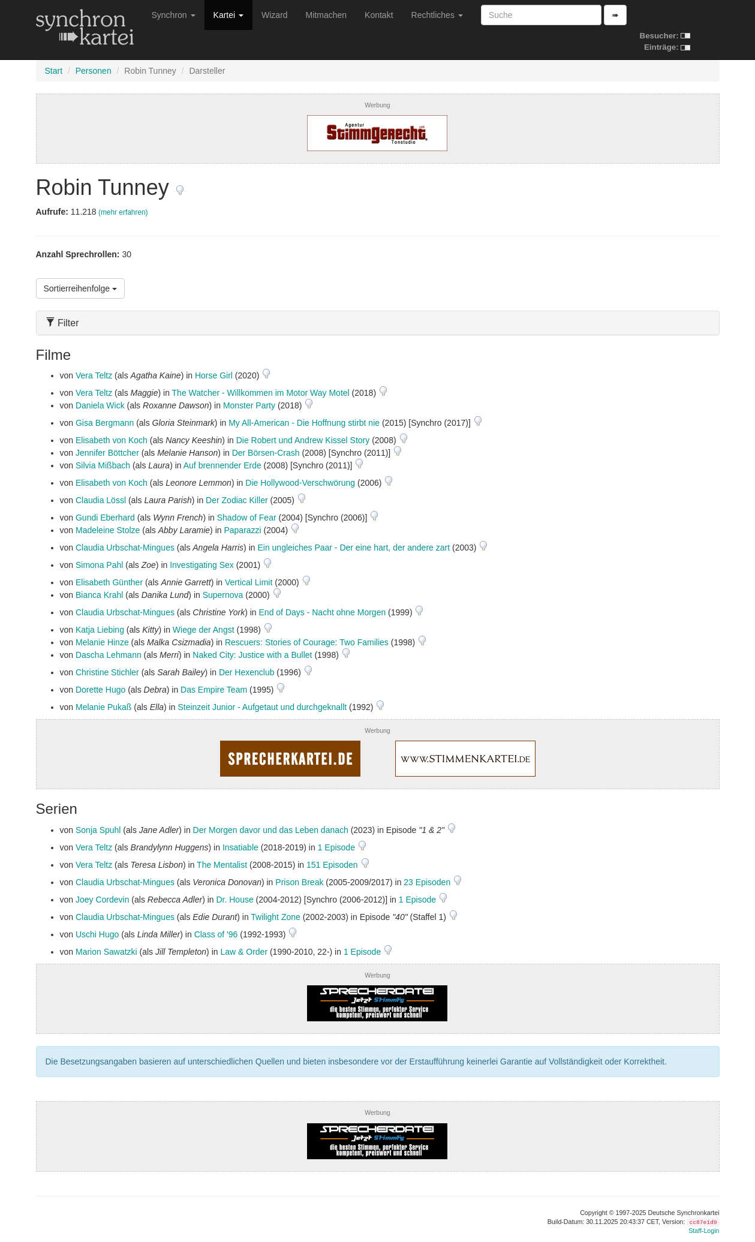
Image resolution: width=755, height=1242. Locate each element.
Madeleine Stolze (108, 530)
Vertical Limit (248, 582)
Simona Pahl (99, 565)
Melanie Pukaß (103, 707)
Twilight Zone (275, 917)
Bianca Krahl (99, 595)
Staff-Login (703, 1230)
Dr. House (234, 899)
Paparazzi (242, 530)
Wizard (274, 15)
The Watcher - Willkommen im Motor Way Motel (261, 393)
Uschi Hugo (97, 934)
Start (54, 71)
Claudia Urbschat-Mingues (125, 547)
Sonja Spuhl (98, 830)
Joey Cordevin (103, 899)
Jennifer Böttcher (107, 453)
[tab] (378, 323)
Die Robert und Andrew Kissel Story (303, 440)
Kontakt (379, 15)
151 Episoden (333, 865)
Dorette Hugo (100, 689)
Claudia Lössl (101, 500)
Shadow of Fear (246, 517)
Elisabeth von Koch (112, 440)
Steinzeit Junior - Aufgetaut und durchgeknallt (262, 707)
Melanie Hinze (102, 642)
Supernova (223, 595)
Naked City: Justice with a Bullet (252, 655)
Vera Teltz (94, 375)
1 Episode (337, 847)
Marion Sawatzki (106, 952)
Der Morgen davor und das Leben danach (270, 830)
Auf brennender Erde (222, 465)
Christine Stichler (107, 672)
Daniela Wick (100, 405)
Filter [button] (62, 323)
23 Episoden (428, 882)
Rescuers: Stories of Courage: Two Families (307, 642)
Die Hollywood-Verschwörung (300, 483)
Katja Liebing (100, 629)
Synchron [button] (173, 15)
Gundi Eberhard (105, 517)
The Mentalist (222, 865)
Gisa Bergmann (105, 423)
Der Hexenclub (247, 672)
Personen (94, 71)
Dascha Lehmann (109, 655)
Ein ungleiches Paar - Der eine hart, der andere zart (353, 547)
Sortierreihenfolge (80, 288)
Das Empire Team (214, 689)
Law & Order (243, 952)
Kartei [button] (228, 15)
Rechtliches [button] (437, 15)
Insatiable (240, 847)
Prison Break (299, 882)
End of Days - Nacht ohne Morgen (322, 612)
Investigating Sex (202, 565)
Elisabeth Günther (109, 582)
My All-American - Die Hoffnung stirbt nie (304, 423)
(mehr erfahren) (123, 212)
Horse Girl (214, 375)
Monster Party (249, 405)
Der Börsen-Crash (266, 453)
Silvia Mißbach (103, 465)
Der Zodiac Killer (236, 500)
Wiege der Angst (203, 629)
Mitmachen (326, 15)
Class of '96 (216, 934)
